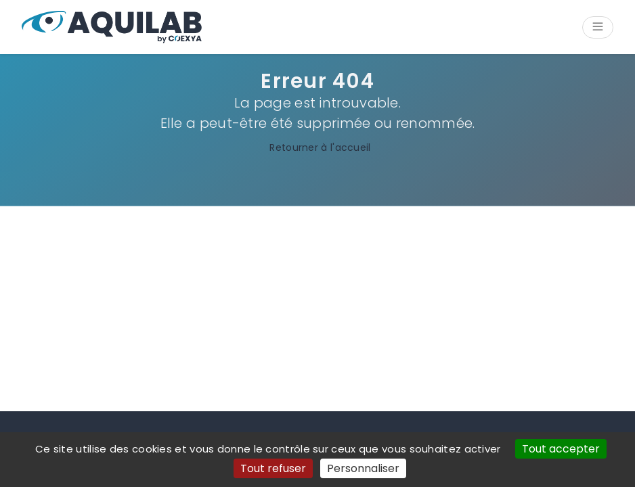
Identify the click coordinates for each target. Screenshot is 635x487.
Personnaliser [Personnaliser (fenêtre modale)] (363, 468)
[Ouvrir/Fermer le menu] (597, 27)
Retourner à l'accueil (317, 147)
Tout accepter (561, 449)
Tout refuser (273, 468)
